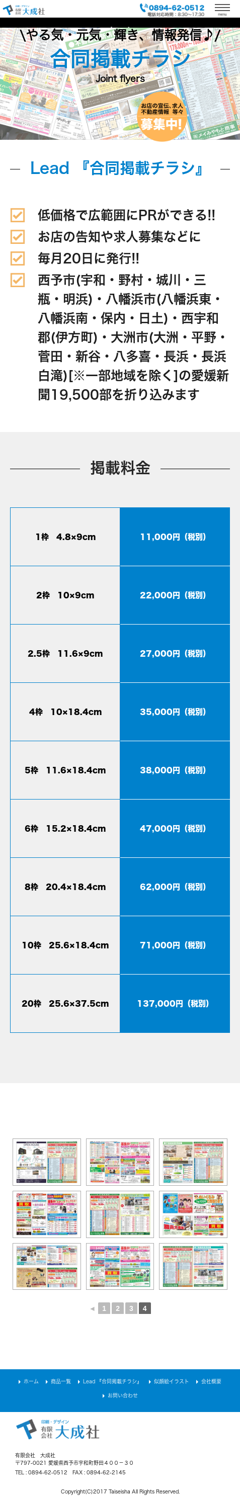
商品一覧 (61, 1381)
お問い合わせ (123, 1395)
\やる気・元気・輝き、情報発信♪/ (120, 35)
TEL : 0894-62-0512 (41, 1472)
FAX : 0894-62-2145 (99, 1472)
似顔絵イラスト (171, 1381)
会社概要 (211, 1381)
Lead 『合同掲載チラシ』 (120, 167)
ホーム (31, 1381)
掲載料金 (120, 467)
